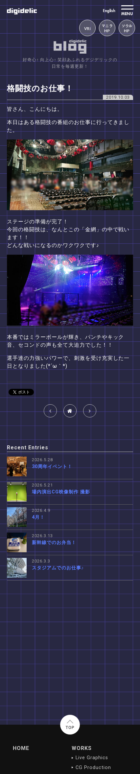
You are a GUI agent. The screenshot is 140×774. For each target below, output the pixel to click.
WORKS (82, 748)
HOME (21, 748)
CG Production (93, 767)
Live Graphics (92, 758)
